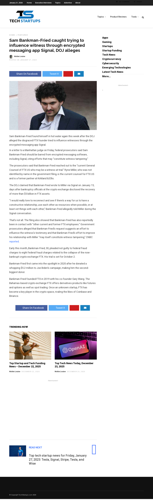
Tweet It (52, 74)
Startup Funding (112, 51)
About (77, 3)
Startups (107, 47)
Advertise (68, 3)
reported (14, 242)
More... (106, 77)
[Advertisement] (53, 410)
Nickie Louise (14, 372)
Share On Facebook (25, 74)
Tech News (108, 55)
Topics (57, 3)
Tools (134, 17)
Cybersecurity (110, 64)
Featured (23, 36)
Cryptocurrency (111, 60)
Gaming (106, 42)
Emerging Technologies (116, 68)
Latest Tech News (112, 72)
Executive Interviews (43, 3)
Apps (105, 38)
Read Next (35, 448)
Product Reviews (118, 17)
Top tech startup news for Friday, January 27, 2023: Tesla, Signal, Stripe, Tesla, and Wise (58, 460)
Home (29, 3)
